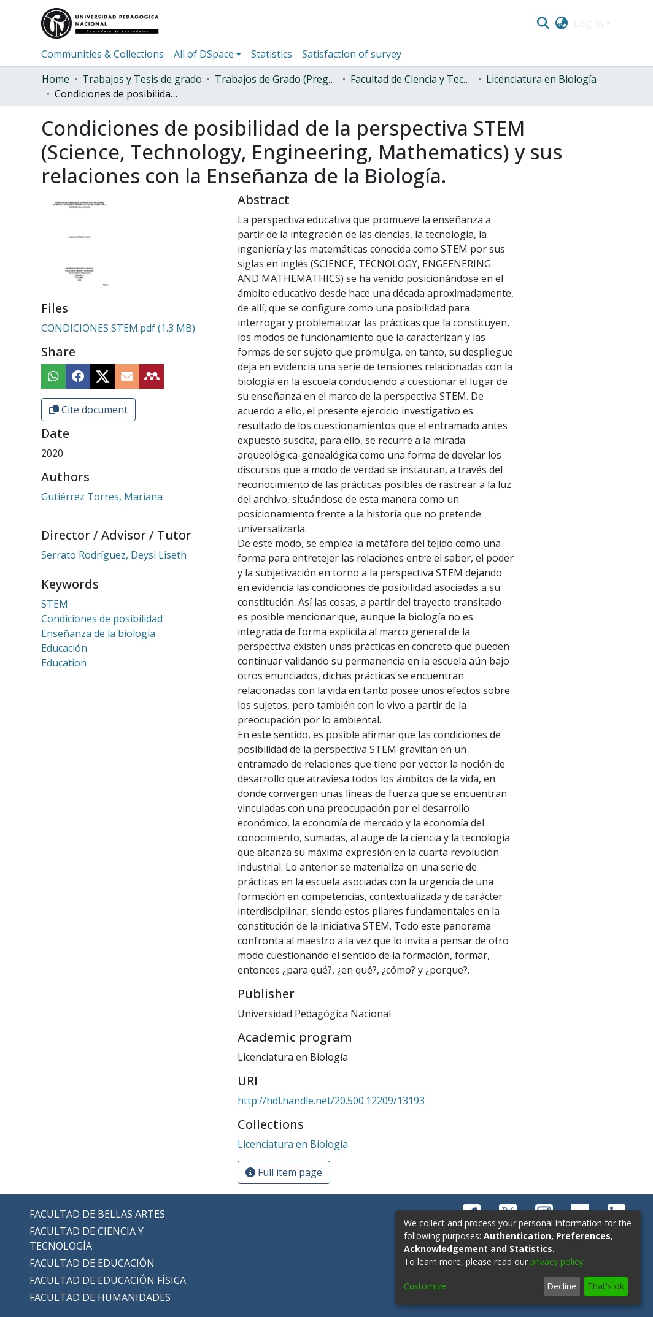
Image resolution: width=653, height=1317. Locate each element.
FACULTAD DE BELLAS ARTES (97, 1214)
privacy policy (556, 1261)
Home (55, 79)
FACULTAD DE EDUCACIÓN (92, 1263)
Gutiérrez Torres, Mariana (102, 496)
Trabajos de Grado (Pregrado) (276, 79)
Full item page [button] (283, 1172)
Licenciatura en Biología (541, 79)
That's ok (605, 1286)
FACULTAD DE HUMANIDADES (100, 1297)
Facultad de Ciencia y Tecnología (411, 79)
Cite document (88, 409)
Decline (561, 1286)
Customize (425, 1286)
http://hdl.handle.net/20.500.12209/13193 (331, 1100)
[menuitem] (562, 23)
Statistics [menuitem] (271, 54)
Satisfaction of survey (351, 54)
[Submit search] (543, 23)
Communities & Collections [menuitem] (102, 54)
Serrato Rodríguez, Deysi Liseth (114, 555)
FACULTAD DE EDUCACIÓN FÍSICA (107, 1280)
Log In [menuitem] (588, 23)
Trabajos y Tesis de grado (142, 79)
